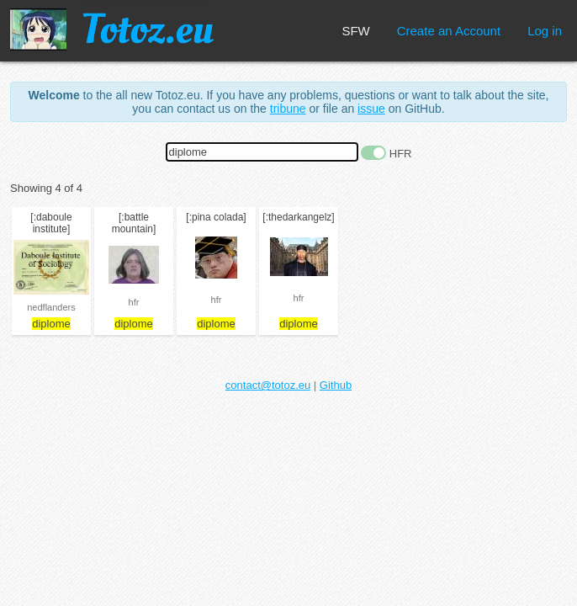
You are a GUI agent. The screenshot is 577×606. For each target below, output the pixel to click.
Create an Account (448, 31)
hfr (134, 302)
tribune (288, 108)
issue (371, 108)
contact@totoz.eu (267, 385)
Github (336, 385)
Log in (544, 31)
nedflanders (51, 307)
